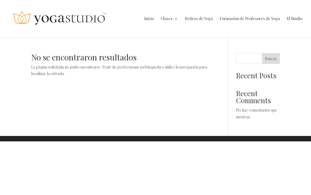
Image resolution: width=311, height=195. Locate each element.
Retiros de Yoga (199, 19)
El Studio (294, 19)
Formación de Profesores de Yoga (250, 19)
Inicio (149, 19)
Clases (167, 19)
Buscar (271, 58)
